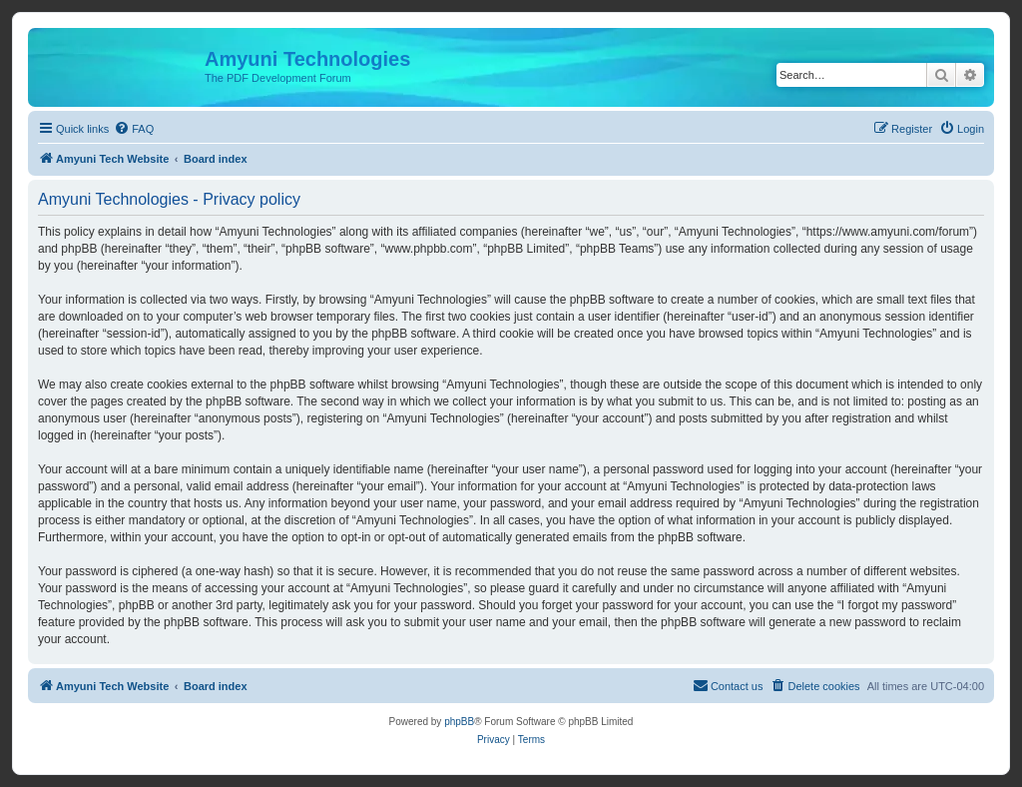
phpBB (459, 721)
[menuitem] (134, 129)
